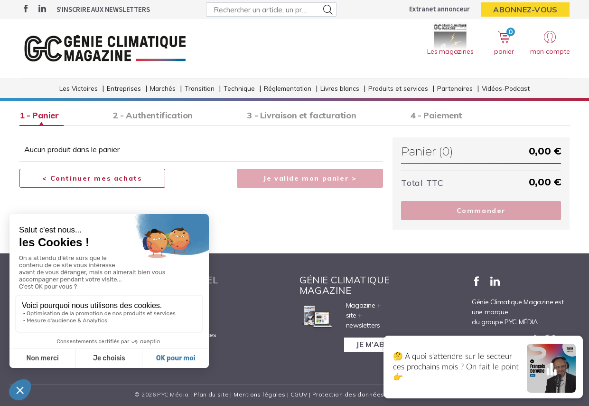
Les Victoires (78, 90)
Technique (239, 90)
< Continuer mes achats (92, 178)
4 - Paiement (444, 115)
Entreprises (124, 90)
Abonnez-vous (525, 9)
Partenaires (455, 90)
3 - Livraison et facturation (307, 115)
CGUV (299, 394)
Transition (200, 90)
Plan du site (211, 394)
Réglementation (287, 90)
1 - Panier (39, 115)
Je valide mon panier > (310, 178)
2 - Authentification (156, 115)
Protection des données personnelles (368, 394)
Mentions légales (259, 394)
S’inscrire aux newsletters (103, 9)
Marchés (163, 90)
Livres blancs (339, 90)
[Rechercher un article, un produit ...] (271, 9)
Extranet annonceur (439, 8)
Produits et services (398, 90)
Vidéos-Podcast (506, 90)
